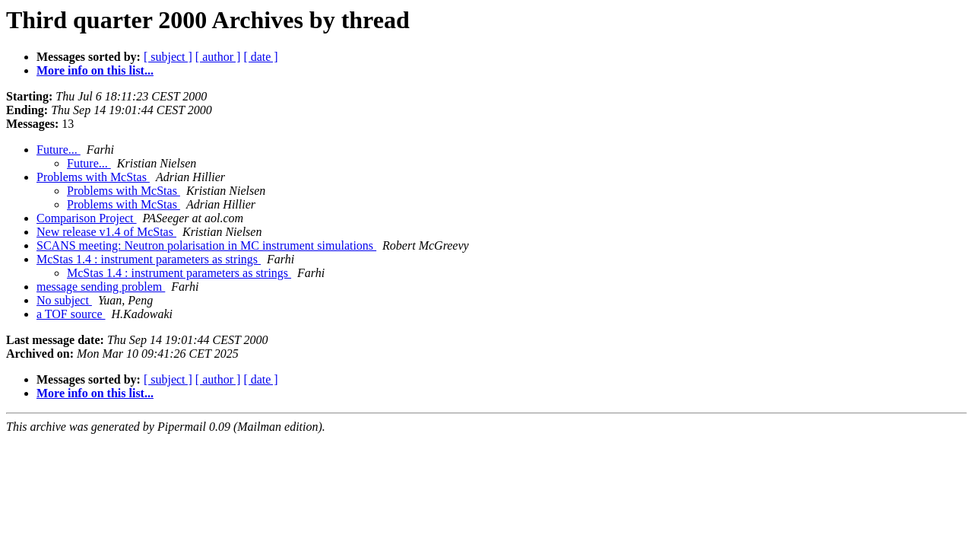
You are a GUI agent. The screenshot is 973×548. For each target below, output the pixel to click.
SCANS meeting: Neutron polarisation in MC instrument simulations (206, 245)
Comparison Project (86, 218)
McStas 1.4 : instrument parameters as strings (148, 259)
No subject (64, 300)
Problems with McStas (93, 176)
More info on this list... (95, 70)
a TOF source (71, 313)
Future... (58, 149)
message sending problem (100, 286)
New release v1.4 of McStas (106, 231)
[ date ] (260, 56)
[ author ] (218, 56)
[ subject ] (168, 56)
